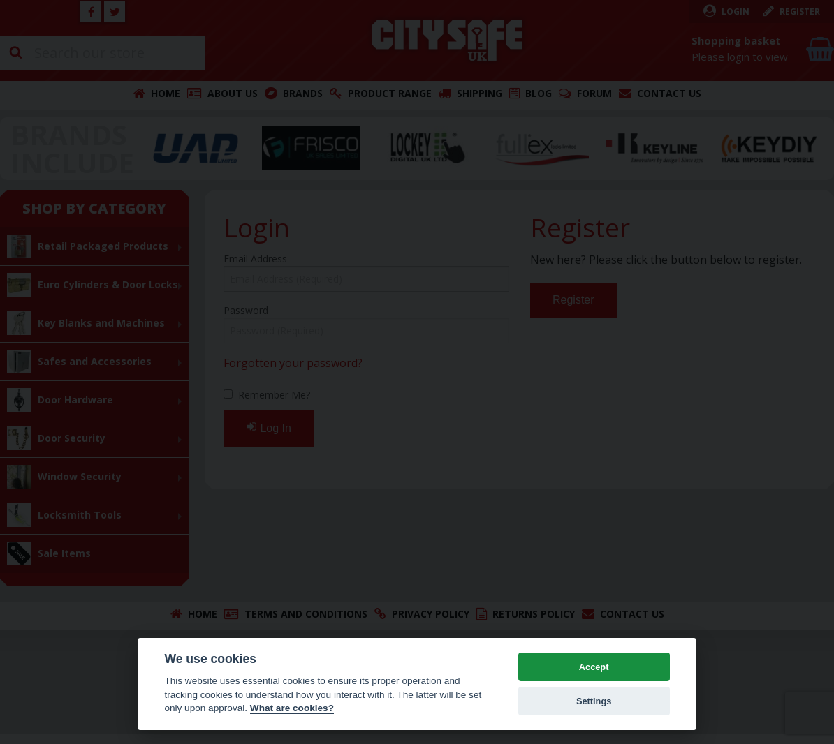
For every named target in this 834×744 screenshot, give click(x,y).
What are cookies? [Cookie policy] (292, 708)
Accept (594, 667)
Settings (593, 701)
